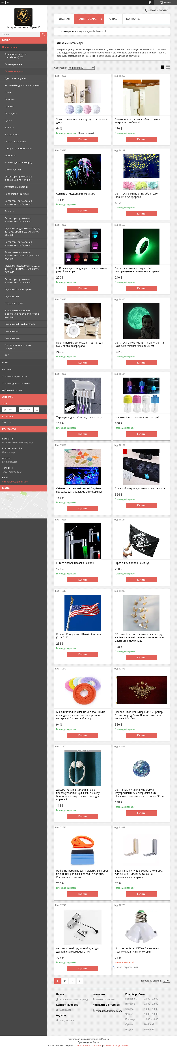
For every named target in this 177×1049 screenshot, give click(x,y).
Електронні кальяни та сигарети (18, 346)
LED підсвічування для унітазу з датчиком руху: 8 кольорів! (81, 270)
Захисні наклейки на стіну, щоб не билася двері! (81, 121)
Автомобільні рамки (16, 186)
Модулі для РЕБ (13, 169)
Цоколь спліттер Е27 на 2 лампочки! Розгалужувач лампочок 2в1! (137, 950)
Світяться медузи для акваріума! (76, 193)
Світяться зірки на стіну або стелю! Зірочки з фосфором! (136, 195)
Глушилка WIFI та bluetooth (20, 324)
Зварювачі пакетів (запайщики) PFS (16, 55)
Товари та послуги (73, 31)
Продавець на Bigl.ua (88, 1042)
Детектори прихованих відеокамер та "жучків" (18, 178)
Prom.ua (105, 1039)
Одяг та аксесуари (15, 78)
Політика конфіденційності (116, 1045)
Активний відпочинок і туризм (22, 85)
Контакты (133, 18)
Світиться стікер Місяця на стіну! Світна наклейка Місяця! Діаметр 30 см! (139, 344)
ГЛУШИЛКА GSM (14, 303)
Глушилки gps (12, 338)
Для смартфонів (14, 64)
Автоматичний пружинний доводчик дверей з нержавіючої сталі (78, 950)
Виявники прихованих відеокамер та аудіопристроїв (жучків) (22, 255)
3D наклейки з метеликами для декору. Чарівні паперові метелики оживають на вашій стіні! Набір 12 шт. (140, 637)
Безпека (9, 211)
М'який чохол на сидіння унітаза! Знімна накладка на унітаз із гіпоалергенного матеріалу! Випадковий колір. (80, 715)
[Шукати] (43, 34)
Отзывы (7, 369)
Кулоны (9, 120)
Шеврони (10, 155)
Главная (64, 18)
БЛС (7, 355)
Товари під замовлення (18, 148)
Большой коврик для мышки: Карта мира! (140, 488)
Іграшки (9, 106)
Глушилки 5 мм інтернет (18, 289)
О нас (5, 362)
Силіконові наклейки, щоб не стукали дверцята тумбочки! (138, 121)
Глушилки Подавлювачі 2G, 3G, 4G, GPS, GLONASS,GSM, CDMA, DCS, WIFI (22, 231)
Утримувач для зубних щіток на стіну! (79, 417)
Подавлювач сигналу (17, 193)
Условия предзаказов (14, 376)
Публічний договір (12, 390)
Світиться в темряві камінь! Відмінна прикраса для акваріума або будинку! (79, 490)
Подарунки (11, 113)
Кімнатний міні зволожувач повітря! (137, 417)
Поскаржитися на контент (89, 1045)
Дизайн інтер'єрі (14, 71)
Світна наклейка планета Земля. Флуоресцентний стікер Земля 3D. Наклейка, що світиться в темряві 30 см (139, 793)
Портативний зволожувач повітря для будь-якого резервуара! (79, 344)
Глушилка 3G (12, 296)
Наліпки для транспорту (18, 162)
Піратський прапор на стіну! (132, 563)
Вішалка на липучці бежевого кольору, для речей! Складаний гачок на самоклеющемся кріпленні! (139, 874)
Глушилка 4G (12, 331)
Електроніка (12, 134)
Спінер (8, 92)
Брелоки (9, 127)
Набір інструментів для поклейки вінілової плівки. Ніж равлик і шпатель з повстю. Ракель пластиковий (82, 874)
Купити (82, 139)
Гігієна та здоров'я (15, 141)
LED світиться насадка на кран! (75, 563)
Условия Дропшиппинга (16, 383)
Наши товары (10, 47)
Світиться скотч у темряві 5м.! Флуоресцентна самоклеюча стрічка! (137, 270)
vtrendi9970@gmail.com (15, 481)
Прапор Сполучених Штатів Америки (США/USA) (78, 636)
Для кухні (10, 99)
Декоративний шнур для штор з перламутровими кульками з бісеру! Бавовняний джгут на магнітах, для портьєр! (78, 794)
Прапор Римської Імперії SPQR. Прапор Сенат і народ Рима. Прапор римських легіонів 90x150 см (139, 715)
